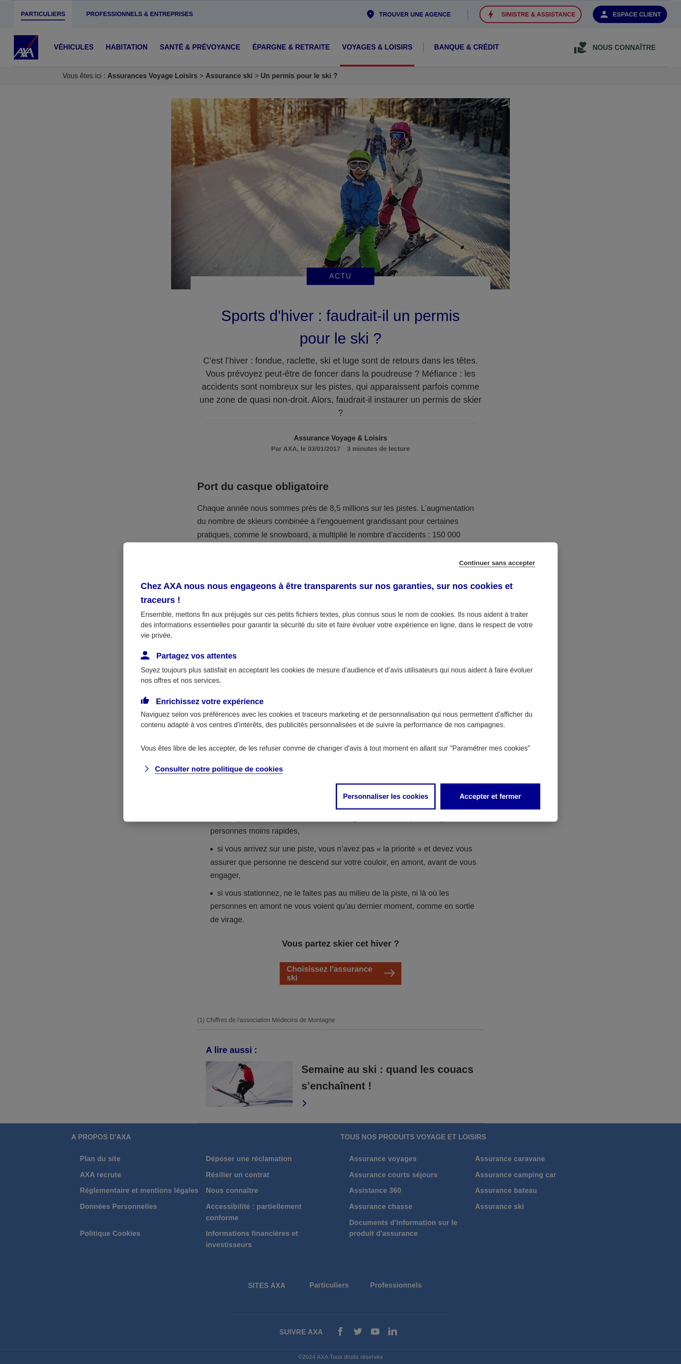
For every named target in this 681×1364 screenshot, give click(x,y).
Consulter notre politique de (219, 769)
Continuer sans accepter (497, 562)
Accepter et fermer (490, 796)
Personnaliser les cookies (386, 796)
